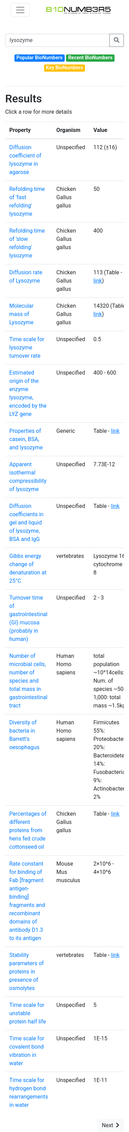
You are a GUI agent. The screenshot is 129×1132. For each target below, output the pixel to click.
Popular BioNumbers (40, 58)
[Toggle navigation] (20, 10)
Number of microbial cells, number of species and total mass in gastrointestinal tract (28, 681)
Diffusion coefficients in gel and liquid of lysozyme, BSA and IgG (26, 522)
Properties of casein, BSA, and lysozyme (26, 439)
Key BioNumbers (64, 68)
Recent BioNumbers (90, 58)
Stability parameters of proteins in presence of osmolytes (26, 971)
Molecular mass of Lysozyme (21, 314)
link (97, 280)
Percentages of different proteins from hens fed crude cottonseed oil (27, 830)
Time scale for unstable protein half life (27, 1013)
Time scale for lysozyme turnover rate (26, 347)
